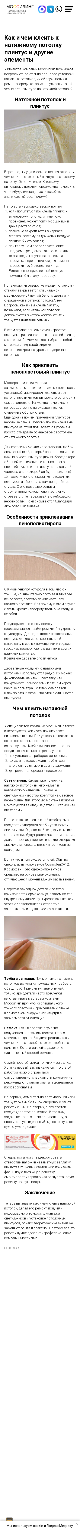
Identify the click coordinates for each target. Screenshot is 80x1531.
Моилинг (20, 6)
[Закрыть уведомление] (77, 1524)
